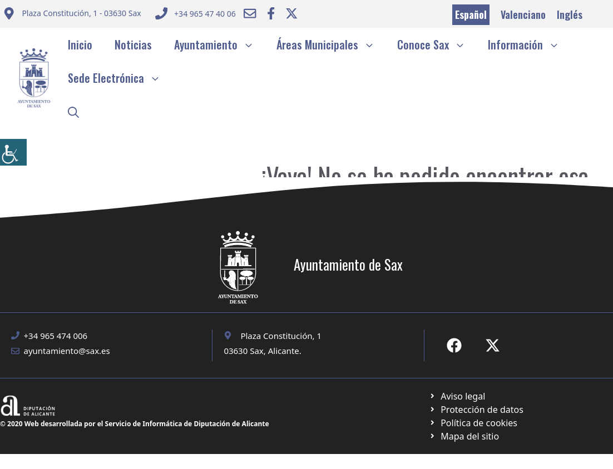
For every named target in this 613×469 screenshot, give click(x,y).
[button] (73, 111)
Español (471, 14)
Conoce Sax (437, 44)
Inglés (569, 14)
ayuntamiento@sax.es (67, 350)
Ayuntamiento (219, 44)
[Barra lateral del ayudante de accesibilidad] (13, 152)
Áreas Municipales (331, 44)
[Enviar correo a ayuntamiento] (72, 14)
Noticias (133, 44)
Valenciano (523, 14)
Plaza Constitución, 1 (281, 335)
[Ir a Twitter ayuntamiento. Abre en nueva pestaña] (291, 13)
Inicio (80, 44)
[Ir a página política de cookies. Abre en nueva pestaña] (476, 409)
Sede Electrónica (120, 77)
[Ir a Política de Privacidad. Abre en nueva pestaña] (457, 396)
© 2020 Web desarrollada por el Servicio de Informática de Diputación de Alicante (134, 423)
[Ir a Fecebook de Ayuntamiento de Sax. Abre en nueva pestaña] (454, 345)
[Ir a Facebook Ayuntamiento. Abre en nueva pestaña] (271, 13)
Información (529, 44)
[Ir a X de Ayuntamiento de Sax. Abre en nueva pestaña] (492, 345)
